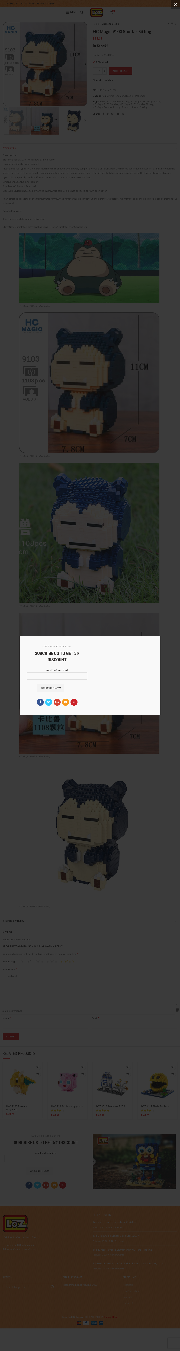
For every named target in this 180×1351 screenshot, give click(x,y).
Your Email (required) (57, 673)
